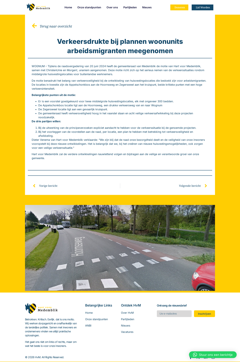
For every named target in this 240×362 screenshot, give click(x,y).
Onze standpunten (89, 7)
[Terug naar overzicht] (35, 26)
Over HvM (127, 313)
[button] (213, 354)
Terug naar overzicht (56, 26)
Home (68, 7)
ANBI (88, 326)
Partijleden (130, 7)
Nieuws (147, 7)
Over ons (112, 7)
